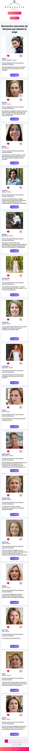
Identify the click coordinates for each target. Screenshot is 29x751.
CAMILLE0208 (6, 454)
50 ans (7, 148)
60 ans (8, 543)
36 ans (9, 104)
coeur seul (5, 630)
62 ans (11, 367)
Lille (3, 280)
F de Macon (5, 322)
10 (19, 744)
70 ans (11, 455)
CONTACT (25, 749)
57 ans (8, 675)
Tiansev (4, 410)
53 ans (9, 499)
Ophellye (4, 102)
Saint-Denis (5, 236)
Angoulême (5, 367)
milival (4, 674)
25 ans (8, 411)
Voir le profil (14, 75)
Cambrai (4, 499)
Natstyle (4, 586)
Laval (3, 411)
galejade (4, 234)
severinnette (5, 366)
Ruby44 (4, 146)
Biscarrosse (5, 455)
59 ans (8, 587)
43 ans (9, 192)
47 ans (8, 324)
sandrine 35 (5, 542)
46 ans (7, 631)
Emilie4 (4, 58)
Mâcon (4, 324)
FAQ (7, 749)
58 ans (11, 236)
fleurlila (4, 718)
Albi (3, 148)
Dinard (3, 543)
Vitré (3, 631)
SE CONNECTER (14, 18)
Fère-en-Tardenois (7, 60)
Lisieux (4, 587)
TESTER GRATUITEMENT (14, 13)
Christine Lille (6, 278)
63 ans (7, 280)
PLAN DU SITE (17, 749)
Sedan (3, 719)
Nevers (4, 675)
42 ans (14, 60)
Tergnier (4, 192)
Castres (4, 104)
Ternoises (4, 190)
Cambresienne (6, 498)
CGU (11, 749)
